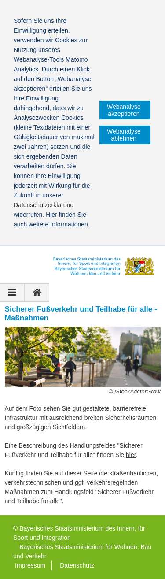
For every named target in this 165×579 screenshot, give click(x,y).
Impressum (30, 565)
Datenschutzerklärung (43, 204)
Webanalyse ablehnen (124, 135)
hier (131, 454)
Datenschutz (77, 565)
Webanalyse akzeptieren (124, 110)
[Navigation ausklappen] (12, 292)
